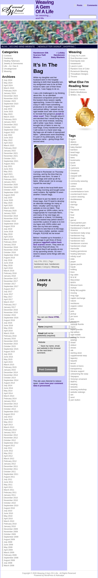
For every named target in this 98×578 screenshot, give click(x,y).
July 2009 (8, 542)
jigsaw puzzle (76, 264)
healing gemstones (79, 251)
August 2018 (9, 257)
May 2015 (8, 359)
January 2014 (10, 401)
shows (73, 348)
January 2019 (10, 244)
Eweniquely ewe (78, 61)
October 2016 (10, 315)
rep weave (75, 332)
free (72, 217)
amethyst (74, 144)
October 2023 (10, 101)
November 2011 (11, 469)
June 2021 (8, 169)
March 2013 (9, 427)
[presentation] (58, 364)
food (72, 215)
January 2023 (10, 122)
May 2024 (8, 83)
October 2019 (10, 221)
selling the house (78, 337)
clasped (74, 173)
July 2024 (8, 80)
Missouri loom (77, 285)
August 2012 (9, 445)
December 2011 (11, 466)
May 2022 (8, 140)
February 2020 (10, 210)
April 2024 (8, 85)
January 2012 (10, 464)
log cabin (74, 274)
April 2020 (8, 205)
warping (74, 384)
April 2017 (8, 299)
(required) (45, 331)
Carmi (73, 165)
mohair (73, 288)
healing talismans (78, 254)
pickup (73, 314)
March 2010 (9, 521)
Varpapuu (75, 376)
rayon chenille (77, 329)
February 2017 (10, 304)
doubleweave (76, 199)
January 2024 (10, 93)
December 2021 (11, 153)
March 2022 (9, 145)
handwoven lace (41, 264)
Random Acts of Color (80, 69)
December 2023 (11, 96)
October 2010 (10, 503)
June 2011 (8, 482)
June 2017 (8, 294)
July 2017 (8, 291)
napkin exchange (78, 298)
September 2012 (11, 443)
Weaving (7, 71)
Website (41, 347)
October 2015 (10, 346)
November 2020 (11, 187)
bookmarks (75, 160)
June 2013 (8, 419)
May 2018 (8, 265)
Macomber (75, 280)
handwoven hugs (78, 238)
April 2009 (8, 550)
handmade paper (78, 225)
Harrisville (75, 248)
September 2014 (11, 380)
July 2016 (8, 323)
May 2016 (8, 328)
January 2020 (10, 213)
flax (72, 212)
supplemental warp (79, 355)
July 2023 (8, 109)
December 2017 (11, 278)
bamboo (74, 150)
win (72, 395)
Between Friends (78, 89)
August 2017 (9, 289)
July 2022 (8, 135)
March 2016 (9, 333)
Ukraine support (77, 371)
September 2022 (11, 130)
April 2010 (8, 518)
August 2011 (9, 477)
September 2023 (11, 104)
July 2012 (8, 448)
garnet (73, 220)
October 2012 (10, 440)
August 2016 (9, 320)
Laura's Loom (76, 66)
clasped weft (76, 176)
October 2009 (10, 534)
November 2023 (11, 98)
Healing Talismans (12, 61)
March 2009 (9, 552)
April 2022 (8, 143)
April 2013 (8, 424)
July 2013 (8, 417)
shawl (73, 342)
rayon (73, 327)
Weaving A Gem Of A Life (47, 573)
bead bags (75, 152)
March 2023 (9, 117)
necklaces (75, 303)
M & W (73, 277)
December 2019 (11, 216)
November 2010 (11, 500)
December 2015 (11, 341)
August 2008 (9, 560)
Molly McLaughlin (78, 290)
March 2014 (9, 396)
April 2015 (8, 362)
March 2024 (9, 88)
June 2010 (8, 513)
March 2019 (9, 239)
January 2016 (10, 338)
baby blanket (76, 147)
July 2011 (8, 479)
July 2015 (8, 354)
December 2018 (11, 247)
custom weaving (78, 197)
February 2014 (10, 398)
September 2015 (11, 349)
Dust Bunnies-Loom (79, 58)
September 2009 (11, 537)
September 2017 (11, 286)
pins (72, 319)
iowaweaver (76, 63)
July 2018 (8, 260)
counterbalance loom (80, 191)
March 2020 (9, 208)
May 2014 (8, 391)
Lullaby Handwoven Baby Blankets (58, 55)
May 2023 (8, 114)
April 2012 (8, 456)
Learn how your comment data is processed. (48, 389)
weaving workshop (79, 389)
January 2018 (10, 276)
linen (73, 272)
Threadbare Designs (79, 74)
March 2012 (9, 458)
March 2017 (9, 302)
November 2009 (11, 531)
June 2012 (8, 451)
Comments (92, 5)
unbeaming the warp (79, 374)
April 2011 (8, 487)
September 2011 (11, 474)
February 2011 (10, 492)
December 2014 (11, 372)
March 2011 (9, 490)
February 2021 (10, 179)
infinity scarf (76, 256)
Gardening (8, 58)
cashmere (75, 168)
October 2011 (10, 471)
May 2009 (8, 547)
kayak (73, 267)
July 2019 (8, 229)
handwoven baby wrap (80, 233)
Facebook (75, 210)
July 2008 (8, 563)
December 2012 (11, 435)
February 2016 (10, 336)
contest (74, 183)
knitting (74, 269)
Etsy (72, 207)
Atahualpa (60, 575)
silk (72, 350)
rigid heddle (76, 335)
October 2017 (10, 284)
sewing (74, 340)
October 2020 (10, 190)
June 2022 (8, 137)
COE (73, 178)
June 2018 (8, 263)
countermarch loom (79, 194)
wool (72, 397)
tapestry (74, 358)
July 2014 (8, 385)
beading (74, 155)
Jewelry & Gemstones (13, 63)
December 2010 (11, 498)
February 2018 (10, 273)
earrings (74, 204)
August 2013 (9, 414)
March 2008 (9, 565)
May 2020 (8, 203)
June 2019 (8, 231)
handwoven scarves (79, 243)
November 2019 (11, 218)
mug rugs (75, 295)
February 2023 (10, 119)
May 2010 (8, 516)
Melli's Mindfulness (79, 92)
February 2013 (10, 430)
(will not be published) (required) (46, 339)
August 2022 (9, 132)
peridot (73, 308)
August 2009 (9, 539)
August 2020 (9, 195)
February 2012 (10, 461)
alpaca (73, 142)
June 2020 (8, 200)
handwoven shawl (78, 246)
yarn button (75, 400)
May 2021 (8, 171)
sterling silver (76, 353)
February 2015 (10, 367)
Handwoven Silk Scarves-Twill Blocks (40, 55)
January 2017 (10, 307)
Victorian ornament (79, 379)
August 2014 (9, 383)
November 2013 (11, 406)
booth (73, 163)
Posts (79, 5)
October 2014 (10, 377)
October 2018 (10, 252)
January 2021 (10, 182)
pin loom (74, 316)
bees (73, 157)
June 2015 (8, 357)
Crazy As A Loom (78, 55)
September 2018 (11, 255)
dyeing (73, 202)
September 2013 (11, 411)
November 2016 (11, 312)
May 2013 (8, 422)
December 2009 (11, 529)
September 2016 (11, 317)
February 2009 (10, 555)
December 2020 (11, 184)
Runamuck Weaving (79, 71)
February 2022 (10, 148)
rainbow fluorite (77, 324)
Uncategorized (10, 69)
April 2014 (8, 393)
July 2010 (8, 511)
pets (72, 311)
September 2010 (11, 505)
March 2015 (9, 364)
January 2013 (10, 432)
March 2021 (9, 177)
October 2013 (10, 409)
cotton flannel (76, 189)
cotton (73, 186)
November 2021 (11, 156)
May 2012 (8, 453)
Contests (8, 55)
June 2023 (8, 111)
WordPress (48, 575)
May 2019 (8, 234)
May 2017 (8, 297)
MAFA (73, 282)
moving (74, 293)
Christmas (75, 170)
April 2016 (8, 331)
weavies (74, 387)
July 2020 (8, 197)
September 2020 (11, 192)
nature (73, 301)
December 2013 (11, 404)
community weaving (79, 181)
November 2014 (11, 375)
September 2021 (11, 161)
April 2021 (8, 174)
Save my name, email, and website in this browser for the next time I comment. (49, 354)
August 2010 (9, 508)
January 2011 (10, 495)
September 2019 (11, 224)
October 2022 (10, 127)
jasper (73, 261)
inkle (72, 259)
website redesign (78, 392)
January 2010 (10, 526)
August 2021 (9, 164)
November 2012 (11, 437)
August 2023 (9, 106)
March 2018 (9, 271)
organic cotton (77, 306)
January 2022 (10, 150)
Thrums (74, 76)
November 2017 (11, 281)
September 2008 (11, 558)
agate (73, 139)
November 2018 (11, 250)
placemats (75, 321)
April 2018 (8, 268)
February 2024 (10, 90)
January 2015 (10, 370)
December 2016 (11, 310)
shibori (73, 345)
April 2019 (8, 237)
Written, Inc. (76, 95)
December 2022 (11, 124)
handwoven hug (77, 235)
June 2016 (8, 325)
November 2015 (11, 344)
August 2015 (9, 351)
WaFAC (74, 381)
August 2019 (9, 226)
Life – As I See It (11, 66)
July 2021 (8, 166)
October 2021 (10, 158)
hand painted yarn (78, 223)
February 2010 (10, 524)
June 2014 (8, 388)
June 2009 (8, 544)
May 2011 (8, 484)
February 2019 (10, 242)
